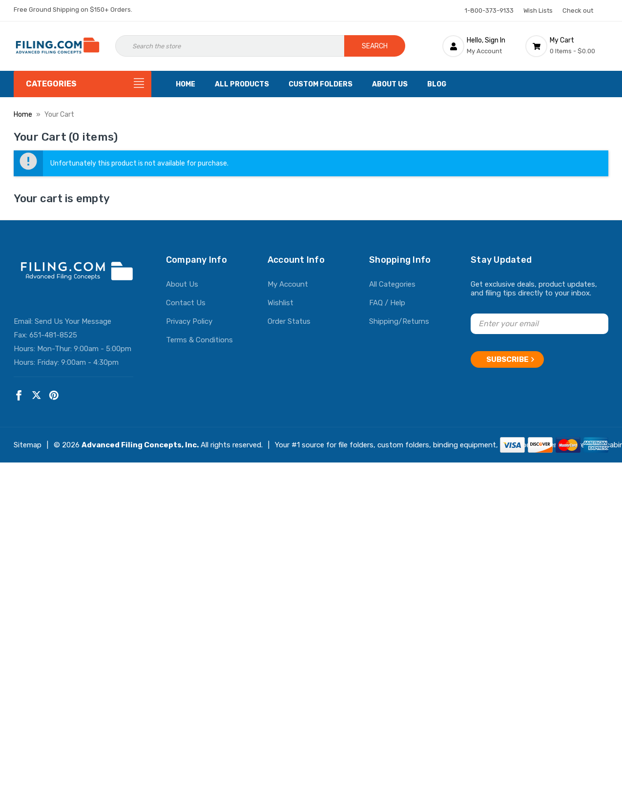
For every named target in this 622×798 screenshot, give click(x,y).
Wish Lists (538, 10)
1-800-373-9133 (489, 10)
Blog (436, 84)
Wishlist (280, 302)
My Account (288, 284)
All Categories (392, 284)
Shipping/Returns (399, 321)
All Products (242, 84)
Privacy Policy (189, 321)
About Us (390, 84)
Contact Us (186, 302)
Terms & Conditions (199, 340)
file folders (355, 445)
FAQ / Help (387, 302)
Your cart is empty (62, 198)
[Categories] (82, 84)
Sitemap (27, 445)
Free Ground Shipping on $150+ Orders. (73, 9)
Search (375, 46)
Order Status (289, 321)
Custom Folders (320, 84)
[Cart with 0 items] (566, 46)
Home (185, 84)
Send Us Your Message (73, 321)
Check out (577, 10)
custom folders (403, 445)
